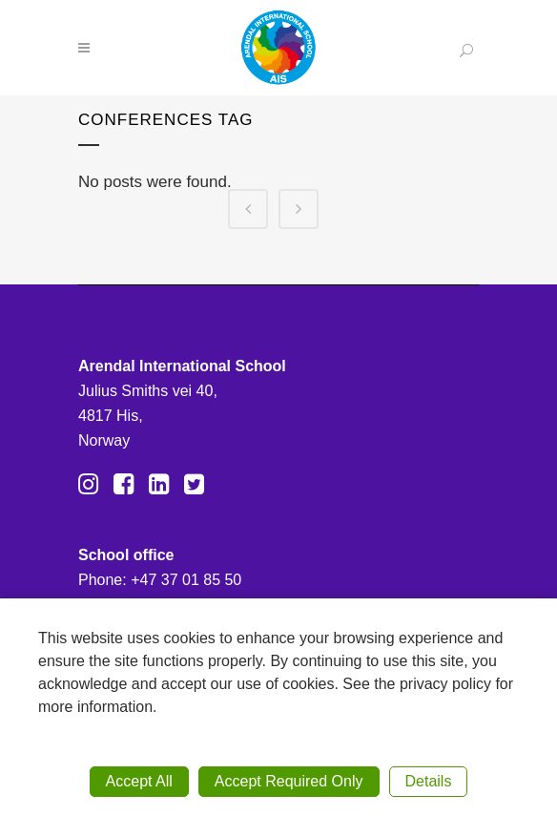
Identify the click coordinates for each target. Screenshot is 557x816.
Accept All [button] (139, 781)
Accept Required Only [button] (289, 781)
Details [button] (428, 781)
